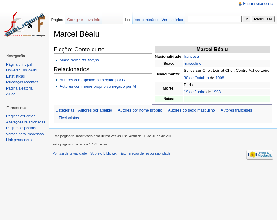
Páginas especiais (21, 128)
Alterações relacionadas (25, 122)
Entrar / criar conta (258, 4)
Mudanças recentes (22, 82)
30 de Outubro (196, 77)
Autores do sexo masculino (191, 110)
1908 (219, 77)
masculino (193, 63)
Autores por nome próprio (140, 110)
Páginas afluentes (20, 116)
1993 (216, 92)
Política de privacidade (70, 153)
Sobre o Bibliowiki (103, 153)
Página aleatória (19, 88)
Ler (128, 19)
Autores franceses (236, 110)
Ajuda (11, 94)
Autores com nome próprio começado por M (98, 86)
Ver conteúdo (146, 19)
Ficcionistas (69, 118)
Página (57, 19)
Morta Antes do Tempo (79, 60)
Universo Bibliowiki (21, 70)
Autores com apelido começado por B (92, 80)
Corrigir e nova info (83, 19)
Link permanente (19, 140)
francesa (191, 56)
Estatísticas (15, 76)
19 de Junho (194, 92)
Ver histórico (172, 19)
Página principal (19, 64)
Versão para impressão (25, 134)
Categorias (65, 110)
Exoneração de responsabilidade (145, 153)
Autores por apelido (95, 110)
